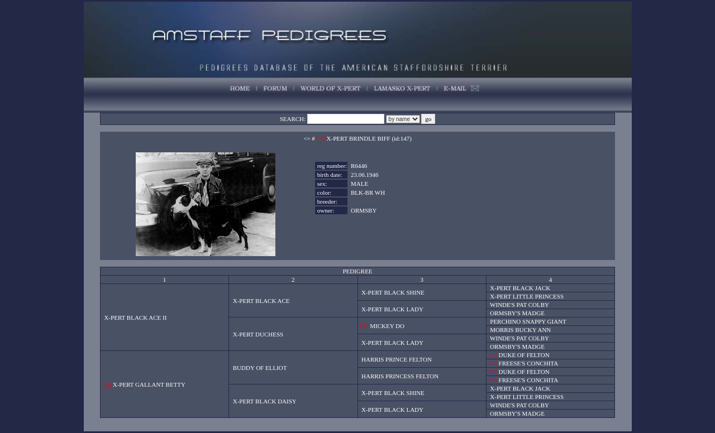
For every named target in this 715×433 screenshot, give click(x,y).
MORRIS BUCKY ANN (520, 329)
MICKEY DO (387, 326)
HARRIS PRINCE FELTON (396, 359)
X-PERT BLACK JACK (520, 288)
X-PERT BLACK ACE (261, 300)
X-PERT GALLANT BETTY (149, 384)
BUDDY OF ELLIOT (260, 367)
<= (306, 138)
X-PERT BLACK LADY (392, 309)
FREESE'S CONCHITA (529, 363)
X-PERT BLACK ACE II (135, 317)
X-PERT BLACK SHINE (393, 292)
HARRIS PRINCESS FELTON (399, 376)
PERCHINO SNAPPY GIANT (528, 321)
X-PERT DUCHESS (258, 334)
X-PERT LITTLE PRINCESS (527, 296)
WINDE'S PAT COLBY (519, 304)
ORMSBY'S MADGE (517, 313)
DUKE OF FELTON (524, 355)
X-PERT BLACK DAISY (265, 401)
